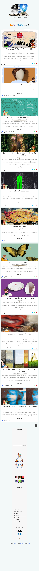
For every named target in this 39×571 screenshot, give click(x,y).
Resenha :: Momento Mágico (19, 356)
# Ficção (11, 370)
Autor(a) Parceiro (16, 535)
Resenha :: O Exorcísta (19, 204)
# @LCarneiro (6, 294)
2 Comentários (25, 167)
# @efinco (5, 139)
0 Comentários (25, 127)
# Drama (9, 217)
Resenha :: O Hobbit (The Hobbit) (19, 53)
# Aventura (9, 255)
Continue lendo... (19, 65)
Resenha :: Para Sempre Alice (19, 280)
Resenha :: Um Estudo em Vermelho (19, 126)
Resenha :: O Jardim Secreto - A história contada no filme (19, 165)
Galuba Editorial (16, 545)
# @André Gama (6, 101)
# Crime (9, 447)
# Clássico (9, 67)
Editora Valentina (16, 543)
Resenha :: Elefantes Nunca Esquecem (19, 91)
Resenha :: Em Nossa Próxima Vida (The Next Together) (19, 394)
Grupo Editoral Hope (17, 547)
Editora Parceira (16, 541)
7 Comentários (25, 397)
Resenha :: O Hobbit (19, 242)
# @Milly (5, 67)
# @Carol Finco (6, 179)
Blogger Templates (15, 569)
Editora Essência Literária (18, 537)
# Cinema (11, 179)
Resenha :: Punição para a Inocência (19, 318)
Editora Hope (16, 539)
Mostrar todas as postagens (27, 30)
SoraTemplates (21, 569)
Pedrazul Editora (16, 549)
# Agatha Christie (12, 101)
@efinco (29, 569)
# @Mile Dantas (6, 409)
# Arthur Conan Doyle (11, 139)
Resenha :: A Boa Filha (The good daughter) (19, 433)
